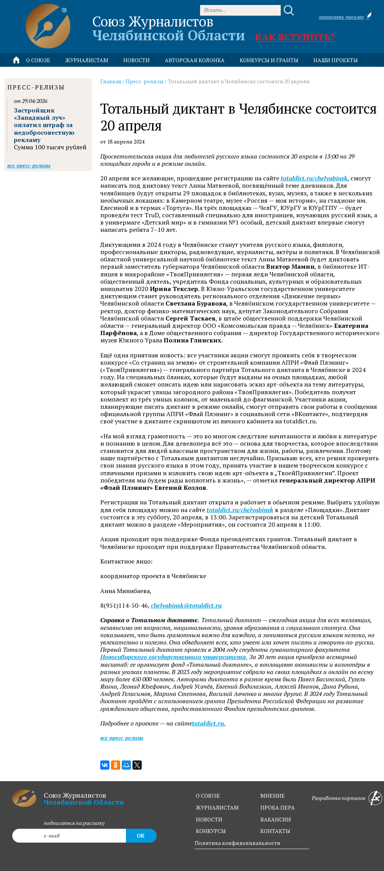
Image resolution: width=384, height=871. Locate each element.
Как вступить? (294, 37)
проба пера (277, 807)
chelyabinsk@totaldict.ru (186, 605)
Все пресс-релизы (121, 737)
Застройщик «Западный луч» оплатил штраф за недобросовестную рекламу (44, 125)
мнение (272, 795)
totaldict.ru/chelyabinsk (314, 178)
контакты (275, 831)
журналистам (217, 807)
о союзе (208, 795)
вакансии (275, 819)
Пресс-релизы (145, 81)
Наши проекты (335, 60)
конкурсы (211, 831)
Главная (110, 81)
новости (136, 60)
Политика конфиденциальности (237, 842)
